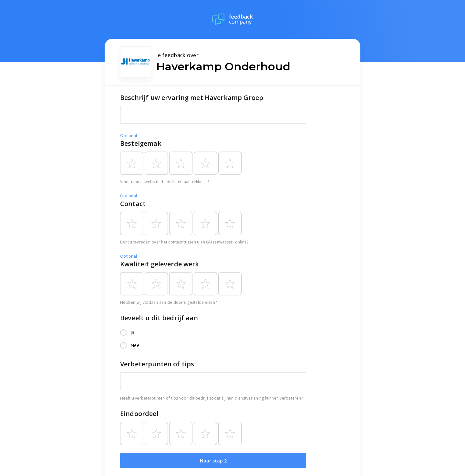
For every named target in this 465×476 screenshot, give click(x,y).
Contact (133, 203)
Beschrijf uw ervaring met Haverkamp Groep (191, 97)
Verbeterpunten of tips (157, 364)
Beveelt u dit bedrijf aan (159, 317)
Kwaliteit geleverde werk (159, 264)
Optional (128, 135)
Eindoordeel (139, 413)
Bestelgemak (140, 143)
